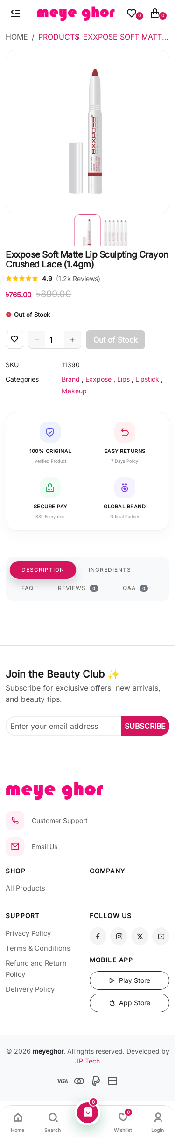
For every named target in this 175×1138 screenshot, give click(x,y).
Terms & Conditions (38, 948)
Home (17, 36)
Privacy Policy (28, 933)
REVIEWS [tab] (78, 588)
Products (58, 36)
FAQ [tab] (27, 587)
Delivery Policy (30, 989)
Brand (71, 379)
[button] (88, 229)
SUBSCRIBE (145, 726)
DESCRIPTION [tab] (42, 569)
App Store (129, 1003)
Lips (123, 379)
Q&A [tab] (135, 588)
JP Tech (87, 1061)
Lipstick (147, 379)
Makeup (74, 391)
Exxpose (98, 379)
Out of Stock (115, 339)
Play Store (129, 980)
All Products (25, 888)
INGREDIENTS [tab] (110, 569)
